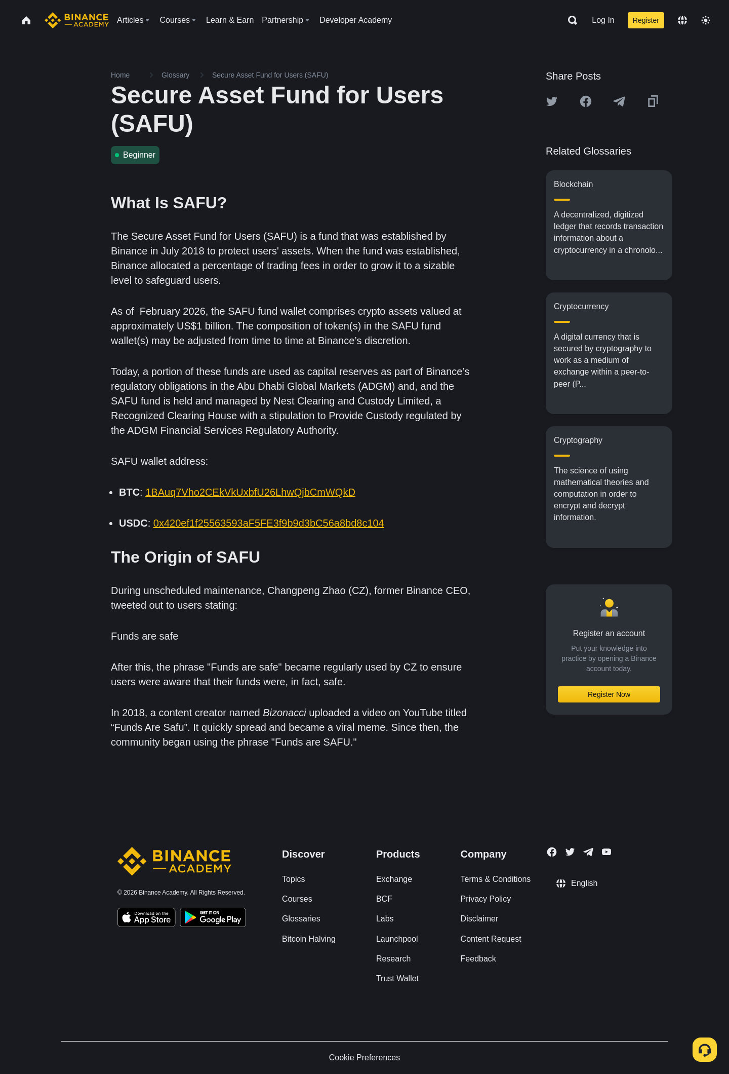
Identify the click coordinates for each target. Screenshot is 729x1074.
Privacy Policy (486, 899)
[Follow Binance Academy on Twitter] (570, 852)
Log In (603, 20)
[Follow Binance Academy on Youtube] (606, 851)
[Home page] (77, 20)
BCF (384, 899)
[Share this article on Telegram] (619, 101)
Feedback (478, 958)
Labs (385, 918)
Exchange (394, 879)
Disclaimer (480, 918)
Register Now (609, 694)
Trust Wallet (397, 978)
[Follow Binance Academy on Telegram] (588, 852)
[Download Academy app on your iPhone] (146, 919)
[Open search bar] (569, 20)
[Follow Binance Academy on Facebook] (552, 852)
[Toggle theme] (706, 20)
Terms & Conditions (496, 879)
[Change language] (682, 20)
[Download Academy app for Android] (213, 919)
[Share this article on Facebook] (586, 101)
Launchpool (397, 939)
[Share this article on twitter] (552, 101)
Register (646, 20)
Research (393, 958)
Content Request (491, 939)
